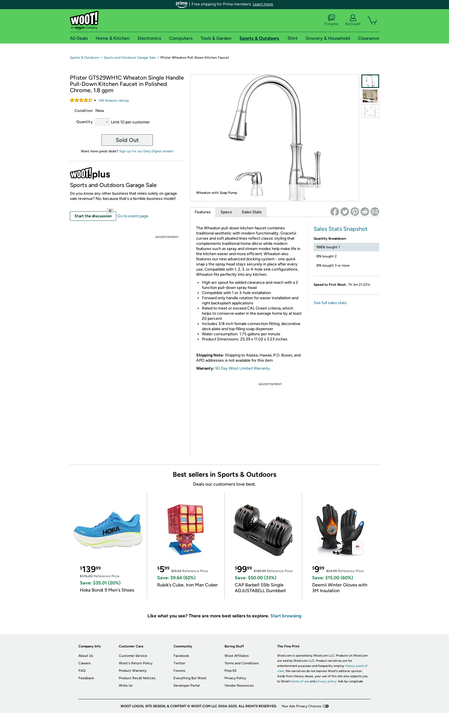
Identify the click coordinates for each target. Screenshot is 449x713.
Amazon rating (114, 101)
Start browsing (286, 616)
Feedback (86, 678)
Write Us (126, 686)
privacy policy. (326, 681)
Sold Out (127, 140)
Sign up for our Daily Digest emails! (146, 151)
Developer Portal (187, 686)
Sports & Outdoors (84, 58)
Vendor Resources (239, 686)
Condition (83, 110)
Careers (84, 663)
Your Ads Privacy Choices (301, 706)
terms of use (300, 681)
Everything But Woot (190, 678)
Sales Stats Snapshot (341, 228)
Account (353, 20)
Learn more (263, 4)
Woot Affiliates (236, 656)
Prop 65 (230, 671)
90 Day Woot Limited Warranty (242, 368)
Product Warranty (133, 671)
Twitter (179, 663)
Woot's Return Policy (135, 663)
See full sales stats (330, 302)
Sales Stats (252, 212)
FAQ (81, 671)
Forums (331, 20)
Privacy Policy (235, 678)
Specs (226, 212)
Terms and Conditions (241, 663)
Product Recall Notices (137, 678)
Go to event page (132, 216)
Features (203, 212)
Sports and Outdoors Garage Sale (130, 58)
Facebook (181, 656)
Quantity (84, 121)
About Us (85, 656)
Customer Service (133, 656)
